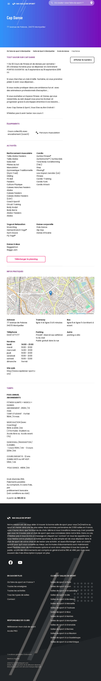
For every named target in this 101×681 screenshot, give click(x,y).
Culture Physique (14, 184)
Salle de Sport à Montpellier (44, 51)
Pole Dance (42, 227)
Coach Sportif (13, 201)
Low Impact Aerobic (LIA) (48, 173)
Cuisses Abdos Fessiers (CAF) (17, 197)
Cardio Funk (42, 181)
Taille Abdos (12, 159)
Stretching (12, 227)
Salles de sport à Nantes (62, 616)
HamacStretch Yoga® (17, 230)
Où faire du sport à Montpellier (18, 51)
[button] (50, 293)
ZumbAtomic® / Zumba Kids (49, 159)
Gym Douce (12, 232)
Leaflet (70, 313)
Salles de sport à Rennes (62, 629)
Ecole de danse (63, 51)
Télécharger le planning (26, 259)
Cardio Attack (43, 184)
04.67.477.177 (13, 335)
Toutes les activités (16, 590)
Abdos (10, 215)
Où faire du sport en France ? (20, 582)
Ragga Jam (12, 250)
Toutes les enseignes (17, 586)
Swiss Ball (11, 161)
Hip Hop (40, 230)
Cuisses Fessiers (14, 193)
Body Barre (12, 210)
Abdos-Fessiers (14, 213)
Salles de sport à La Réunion (63, 633)
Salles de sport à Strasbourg (64, 590)
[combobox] (71, 2)
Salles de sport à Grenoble (63, 624)
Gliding (10, 176)
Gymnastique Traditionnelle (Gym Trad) (20, 171)
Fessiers (10, 181)
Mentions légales (13, 659)
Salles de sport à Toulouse (63, 607)
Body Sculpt (12, 207)
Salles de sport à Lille (60, 595)
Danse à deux (13, 244)
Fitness (40, 176)
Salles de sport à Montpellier (64, 620)
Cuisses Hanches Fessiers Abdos (18, 189)
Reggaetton (12, 247)
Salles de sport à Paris (61, 582)
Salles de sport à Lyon (61, 586)
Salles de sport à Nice (61, 612)
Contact (11, 599)
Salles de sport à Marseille (63, 603)
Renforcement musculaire (19, 153)
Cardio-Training (44, 178)
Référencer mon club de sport (21, 626)
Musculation (12, 167)
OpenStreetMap (81, 313)
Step (39, 167)
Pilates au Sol (13, 164)
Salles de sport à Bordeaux (63, 599)
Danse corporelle (45, 224)
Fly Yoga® (11, 235)
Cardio (40, 153)
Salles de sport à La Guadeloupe (65, 637)
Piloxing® (40, 170)
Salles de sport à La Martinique (65, 641)
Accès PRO (12, 631)
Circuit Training (14, 204)
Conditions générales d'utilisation (19, 654)
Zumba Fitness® (44, 156)
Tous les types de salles (18, 595)
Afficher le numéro (83, 60)
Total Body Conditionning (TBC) (48, 163)
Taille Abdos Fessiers (16, 156)
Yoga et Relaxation (16, 224)
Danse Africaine (44, 232)
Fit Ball (10, 178)
